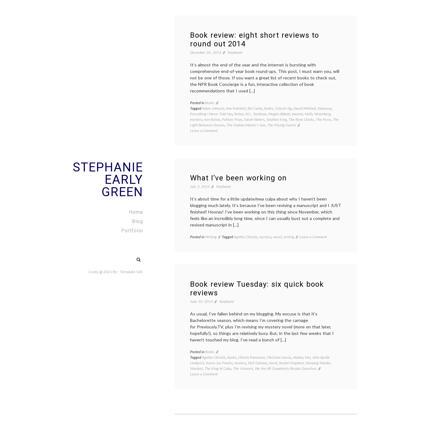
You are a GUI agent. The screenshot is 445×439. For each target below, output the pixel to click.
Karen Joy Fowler (219, 363)
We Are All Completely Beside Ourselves (286, 368)
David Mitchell (305, 108)
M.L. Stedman (255, 114)
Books (209, 102)
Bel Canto (255, 108)
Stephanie (235, 52)
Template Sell (131, 271)
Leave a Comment (204, 130)
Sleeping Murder (318, 363)
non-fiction (212, 119)
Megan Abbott (279, 114)
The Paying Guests (281, 125)
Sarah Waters (254, 119)
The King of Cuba (218, 368)
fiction (239, 114)
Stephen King (276, 119)
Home (136, 212)
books (268, 108)
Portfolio (132, 231)
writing (288, 236)
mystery (196, 119)
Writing (211, 236)
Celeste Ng (283, 108)
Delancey (325, 108)
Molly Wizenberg (318, 114)
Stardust (196, 368)
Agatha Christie (245, 236)
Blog (137, 221)
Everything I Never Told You (211, 114)
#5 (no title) (125, 256)
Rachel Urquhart (291, 363)
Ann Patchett (236, 108)
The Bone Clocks (301, 119)
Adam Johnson (213, 108)
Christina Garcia (279, 357)
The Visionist (243, 368)
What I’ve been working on (238, 178)
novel (277, 236)
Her (307, 357)
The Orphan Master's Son (246, 125)
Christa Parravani (251, 357)
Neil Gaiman (257, 363)
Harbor (298, 357)
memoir (297, 114)
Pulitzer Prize (232, 119)
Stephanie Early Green (108, 179)
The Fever (323, 119)
